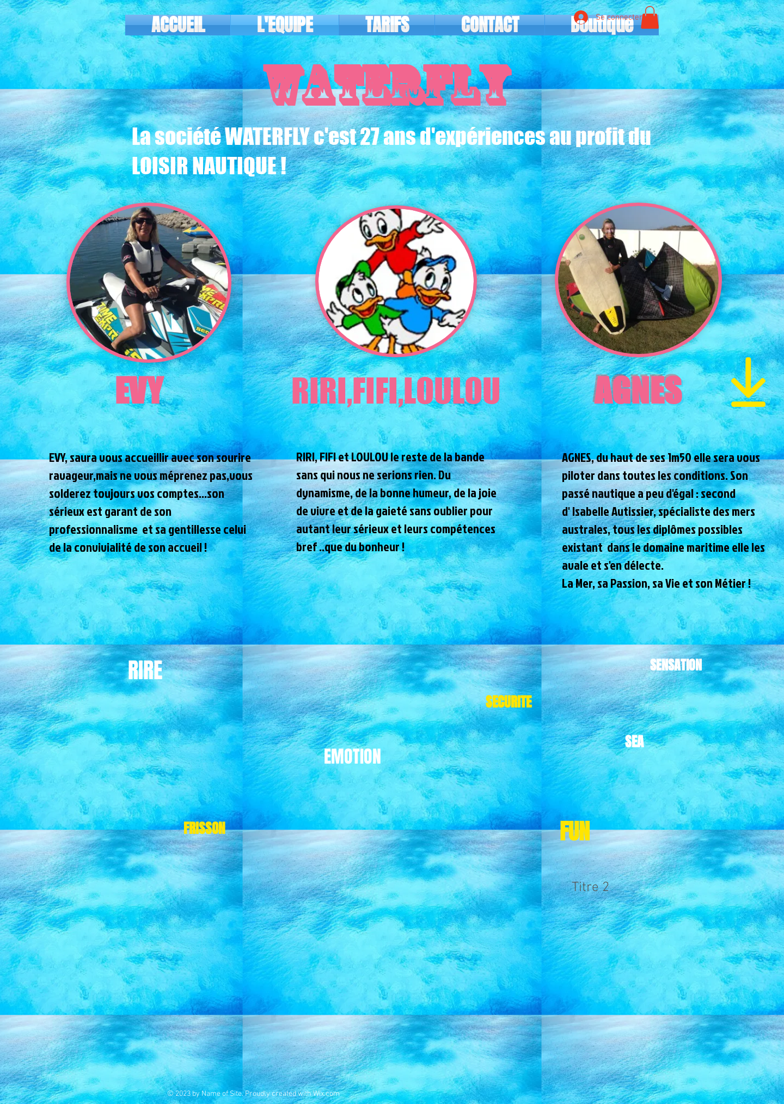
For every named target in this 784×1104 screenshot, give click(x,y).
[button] (649, 17)
